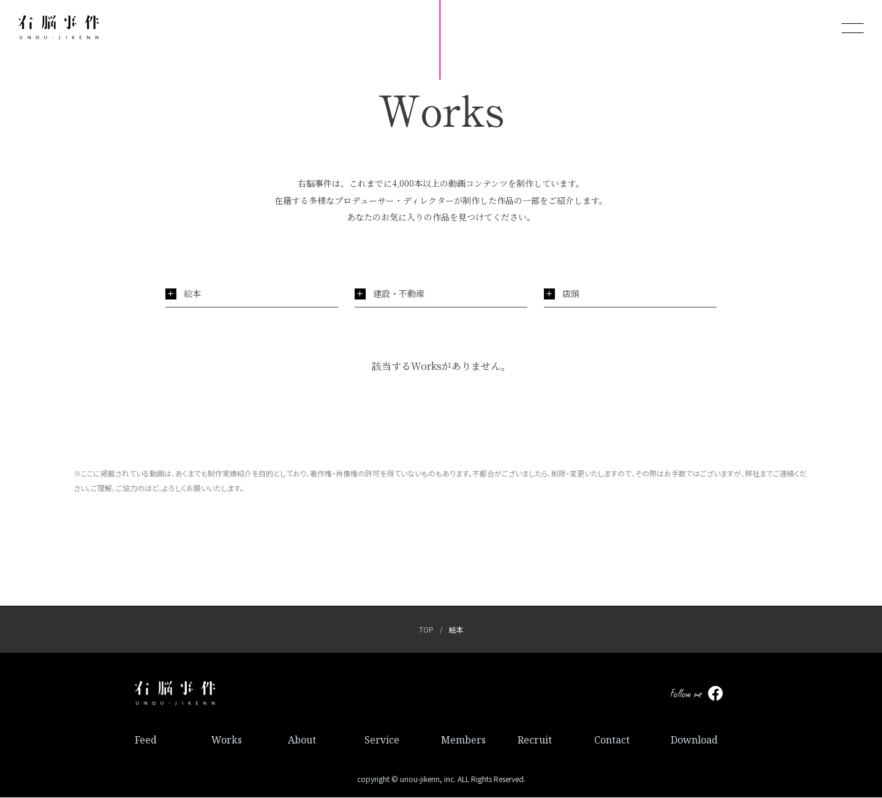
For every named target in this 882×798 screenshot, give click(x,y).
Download (694, 740)
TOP (426, 630)
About (302, 740)
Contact (612, 740)
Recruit (535, 740)
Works (226, 740)
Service (381, 740)
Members (463, 740)
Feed (146, 740)
